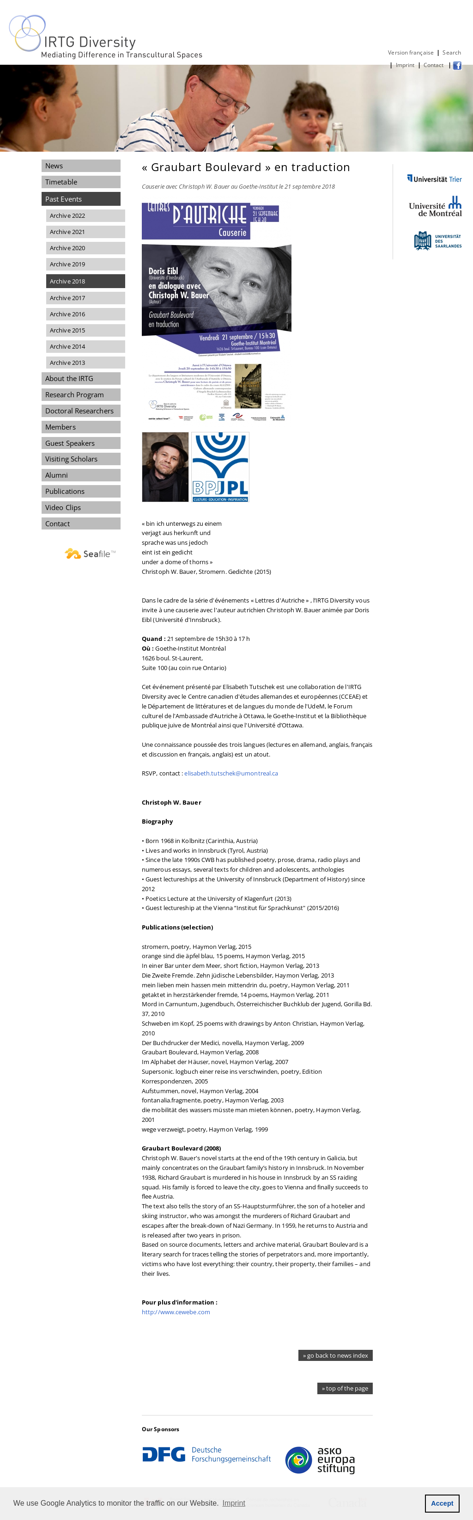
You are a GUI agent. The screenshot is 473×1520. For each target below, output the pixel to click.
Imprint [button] (234, 1503)
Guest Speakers (70, 443)
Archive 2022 (67, 215)
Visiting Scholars (71, 458)
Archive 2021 (67, 232)
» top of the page (345, 1388)
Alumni (56, 475)
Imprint (405, 65)
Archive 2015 (67, 330)
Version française (411, 52)
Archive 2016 (67, 314)
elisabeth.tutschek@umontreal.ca (231, 773)
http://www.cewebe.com (176, 1312)
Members (60, 426)
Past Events (63, 198)
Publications (65, 491)
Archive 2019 (67, 264)
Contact (434, 65)
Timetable (61, 181)
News (54, 165)
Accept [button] (442, 1503)
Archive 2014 (67, 346)
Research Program (74, 394)
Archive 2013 (67, 362)
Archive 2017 (67, 298)
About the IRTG (69, 378)
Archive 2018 (67, 281)
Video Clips (63, 507)
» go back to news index (335, 1355)
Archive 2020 (67, 248)
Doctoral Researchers (79, 410)
